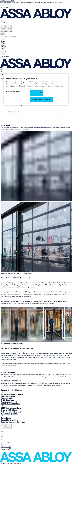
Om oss (3, 51)
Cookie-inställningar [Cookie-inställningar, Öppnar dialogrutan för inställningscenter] (13, 91)
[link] (5, 7)
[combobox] (9, 70)
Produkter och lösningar (8, 37)
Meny (2, 33)
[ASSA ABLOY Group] (6, 31)
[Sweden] (6, 27)
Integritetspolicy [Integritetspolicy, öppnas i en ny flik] (59, 86)
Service (3, 46)
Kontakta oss (5, 56)
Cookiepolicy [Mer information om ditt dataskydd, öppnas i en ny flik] (50, 86)
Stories (3, 41)
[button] (5, 5)
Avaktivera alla (37, 93)
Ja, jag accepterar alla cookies (41, 99)
